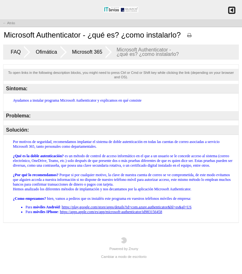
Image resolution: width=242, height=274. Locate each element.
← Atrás (9, 23)
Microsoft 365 (87, 52)
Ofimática (46, 52)
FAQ (16, 52)
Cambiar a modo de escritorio (124, 257)
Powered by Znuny (123, 244)
